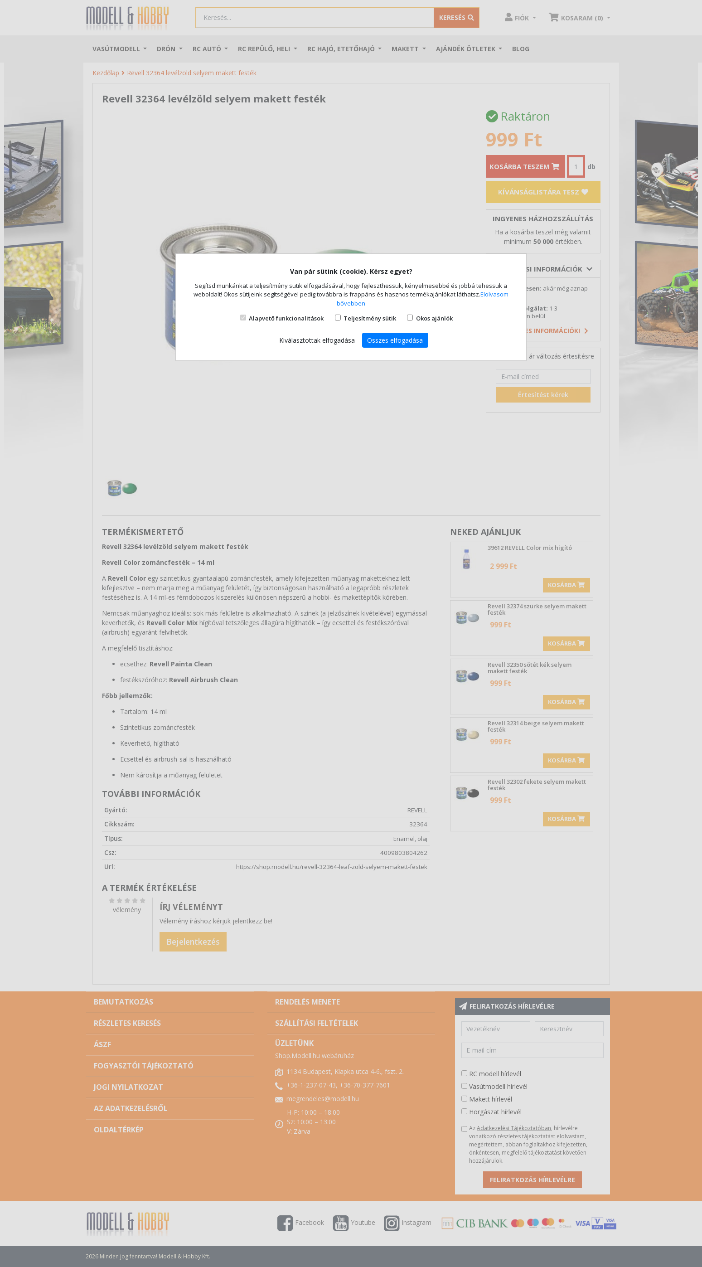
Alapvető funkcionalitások (286, 318)
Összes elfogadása (395, 340)
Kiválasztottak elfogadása (317, 340)
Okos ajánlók (434, 318)
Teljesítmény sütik (370, 318)
